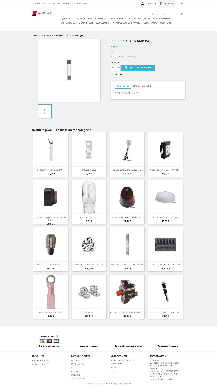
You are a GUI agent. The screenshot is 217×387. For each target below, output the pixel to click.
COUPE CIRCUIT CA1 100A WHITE (165, 170)
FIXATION (89, 312)
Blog (183, 3)
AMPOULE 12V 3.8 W (89, 217)
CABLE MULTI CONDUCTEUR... (51, 170)
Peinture (165, 22)
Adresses (115, 371)
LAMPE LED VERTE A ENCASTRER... (165, 312)
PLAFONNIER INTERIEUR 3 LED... (165, 217)
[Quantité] (114, 68)
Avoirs (113, 367)
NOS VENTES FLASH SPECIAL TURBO (130, 18)
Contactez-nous (78, 378)
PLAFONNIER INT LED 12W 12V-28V (127, 264)
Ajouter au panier (138, 67)
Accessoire (103, 22)
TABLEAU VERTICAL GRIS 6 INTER (165, 264)
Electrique (150, 22)
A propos (75, 371)
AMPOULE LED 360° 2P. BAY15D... (51, 264)
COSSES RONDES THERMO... (51, 312)
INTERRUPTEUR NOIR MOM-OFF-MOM (51, 218)
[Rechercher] (168, 14)
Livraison (75, 360)
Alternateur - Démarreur (77, 22)
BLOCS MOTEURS (162, 18)
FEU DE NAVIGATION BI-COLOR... (127, 217)
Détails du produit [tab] (142, 86)
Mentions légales (79, 364)
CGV (73, 367)
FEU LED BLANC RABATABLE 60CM (127, 170)
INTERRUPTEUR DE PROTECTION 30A (127, 312)
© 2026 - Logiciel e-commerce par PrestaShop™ (108, 383)
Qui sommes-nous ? (73, 18)
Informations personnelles (123, 360)
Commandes (116, 363)
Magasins (75, 374)
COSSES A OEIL (89, 170)
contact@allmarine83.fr (162, 379)
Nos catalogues (98, 18)
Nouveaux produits (40, 360)
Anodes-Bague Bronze (126, 22)
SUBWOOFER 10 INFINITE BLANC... (89, 264)
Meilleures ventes (40, 364)
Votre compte (119, 356)
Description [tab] (123, 86)
